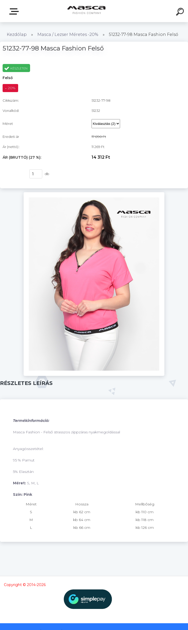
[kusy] (35, 173)
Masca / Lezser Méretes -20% (67, 34)
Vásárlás (13, 174)
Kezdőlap (17, 34)
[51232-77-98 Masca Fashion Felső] (94, 194)
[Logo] (86, 11)
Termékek (15, 11)
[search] (180, 12)
